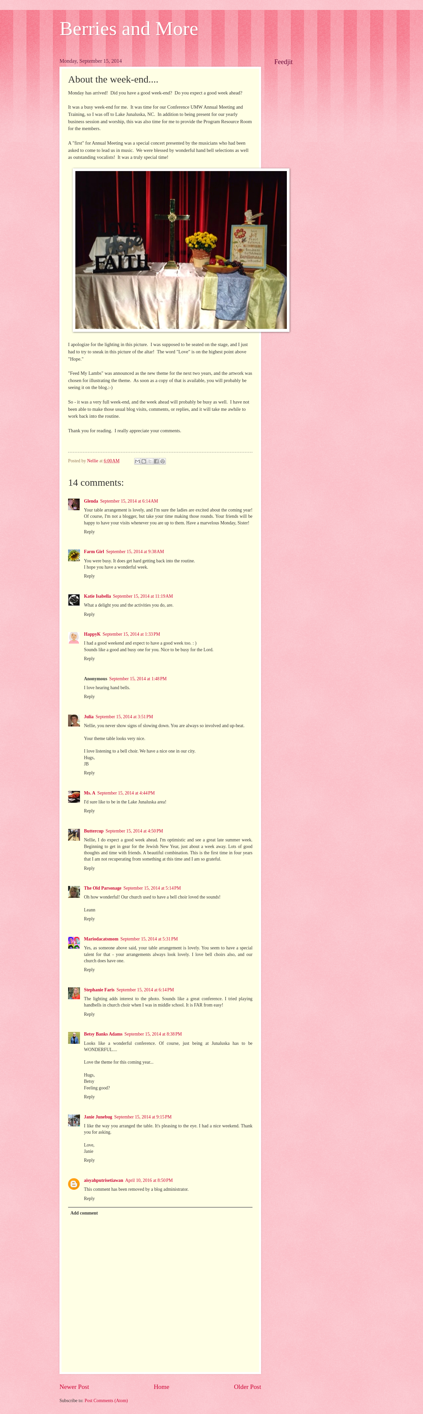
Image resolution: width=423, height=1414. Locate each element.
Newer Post (74, 1386)
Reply (89, 531)
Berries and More (128, 28)
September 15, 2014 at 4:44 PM (126, 793)
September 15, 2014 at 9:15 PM (143, 1116)
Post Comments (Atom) (106, 1400)
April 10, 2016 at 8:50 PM (149, 1180)
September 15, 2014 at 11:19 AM (143, 596)
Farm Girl (94, 551)
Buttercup (94, 831)
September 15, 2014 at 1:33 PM (131, 634)
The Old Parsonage (102, 888)
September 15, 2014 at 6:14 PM (145, 989)
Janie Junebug (98, 1116)
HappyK (92, 634)
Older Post (247, 1386)
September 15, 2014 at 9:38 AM (135, 551)
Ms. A (90, 793)
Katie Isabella (97, 596)
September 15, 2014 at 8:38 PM (153, 1034)
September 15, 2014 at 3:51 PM (124, 716)
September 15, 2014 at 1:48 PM (138, 678)
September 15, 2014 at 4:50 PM (134, 831)
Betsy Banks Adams (103, 1034)
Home (161, 1386)
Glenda (91, 501)
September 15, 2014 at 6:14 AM (129, 501)
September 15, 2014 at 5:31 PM (149, 939)
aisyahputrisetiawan (103, 1180)
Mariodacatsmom (101, 939)
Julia (89, 716)
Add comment (84, 1213)
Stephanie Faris (99, 989)
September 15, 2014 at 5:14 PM (152, 888)
